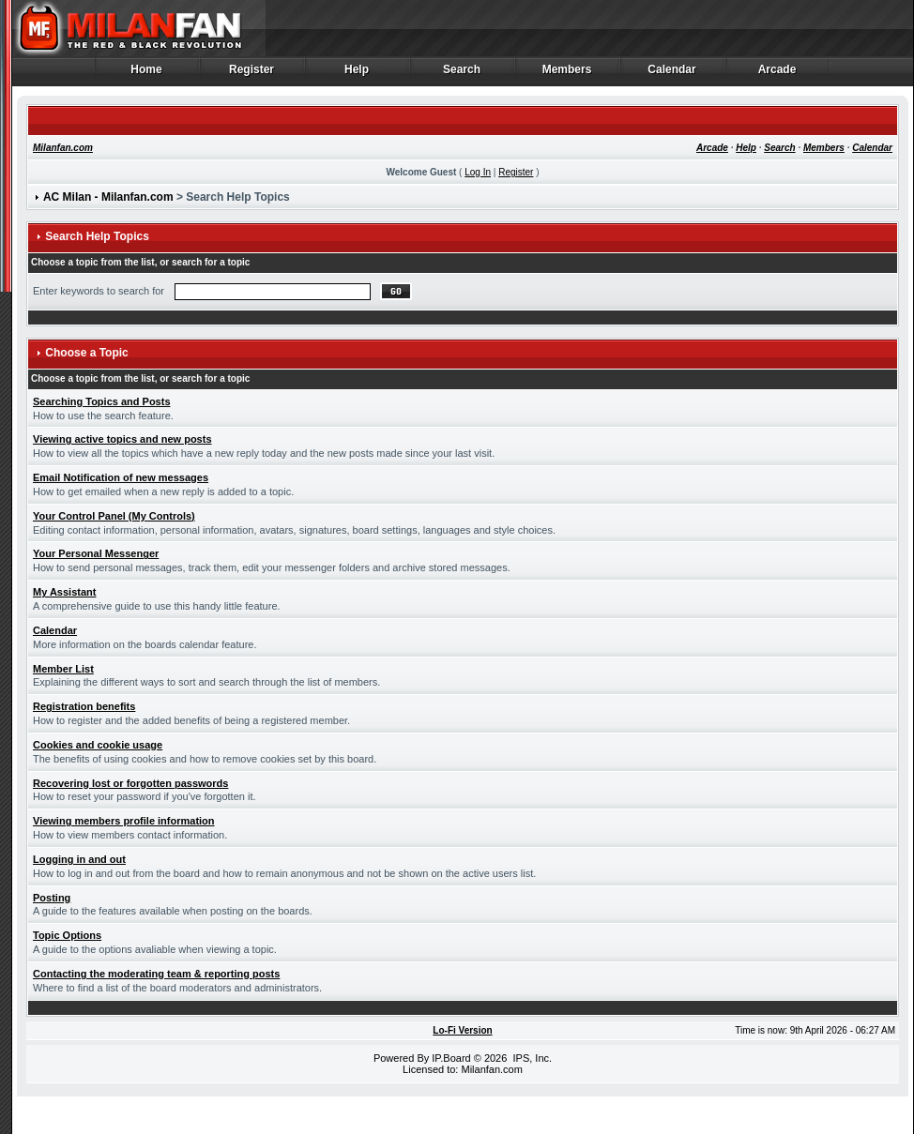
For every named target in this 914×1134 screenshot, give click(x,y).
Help (357, 74)
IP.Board (451, 1058)
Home (147, 74)
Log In (478, 172)
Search (462, 74)
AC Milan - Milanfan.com (108, 197)
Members (567, 74)
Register (252, 74)
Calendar (672, 74)
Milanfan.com (63, 148)
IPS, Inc (530, 1058)
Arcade (777, 74)
